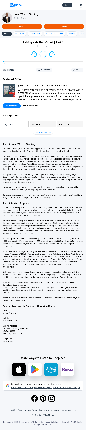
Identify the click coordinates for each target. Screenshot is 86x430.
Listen (7, 33)
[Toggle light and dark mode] (81, 5)
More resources (30, 105)
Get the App (16, 409)
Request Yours (11, 105)
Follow (22, 26)
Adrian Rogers (21, 18)
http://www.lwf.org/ (11, 320)
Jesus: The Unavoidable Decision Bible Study (43, 85)
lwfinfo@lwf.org (9, 313)
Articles (72, 33)
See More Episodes (43, 132)
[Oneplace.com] (16, 5)
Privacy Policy (30, 409)
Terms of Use (45, 409)
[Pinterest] (43, 398)
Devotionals (35, 33)
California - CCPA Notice (43, 415)
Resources (19, 33)
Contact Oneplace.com (65, 409)
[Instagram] (51, 398)
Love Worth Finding (26, 14)
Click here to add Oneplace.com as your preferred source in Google (45, 387)
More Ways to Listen (54, 33)
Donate (64, 26)
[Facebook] (34, 398)
